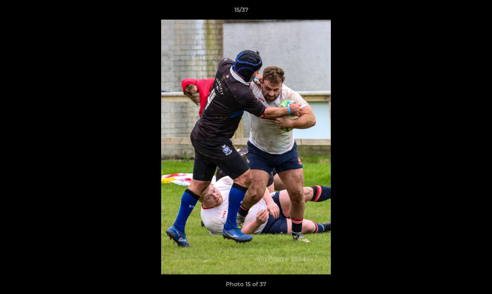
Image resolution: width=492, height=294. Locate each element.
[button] (458, 12)
